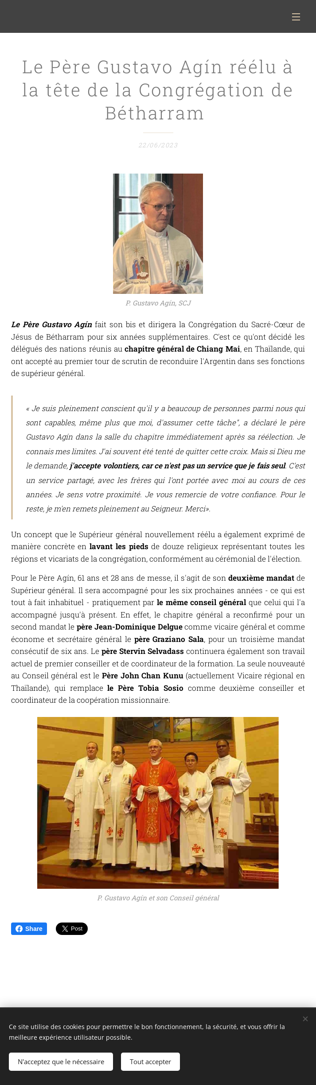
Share (29, 928)
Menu (296, 16)
